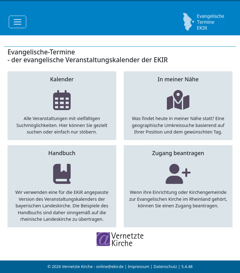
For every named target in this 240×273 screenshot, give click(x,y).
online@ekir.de (109, 266)
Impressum (138, 266)
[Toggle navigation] (17, 22)
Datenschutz (165, 266)
